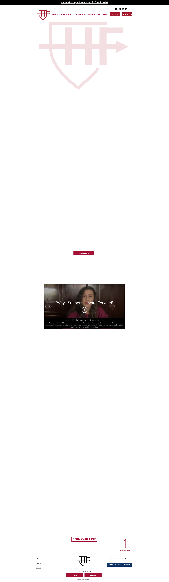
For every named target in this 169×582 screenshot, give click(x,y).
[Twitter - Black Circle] (116, 9)
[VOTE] (115, 14)
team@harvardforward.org (83, 571)
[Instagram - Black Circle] (123, 9)
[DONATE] (93, 575)
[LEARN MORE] (83, 253)
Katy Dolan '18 (88, 579)
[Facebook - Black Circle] (119, 9)
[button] (55, 14)
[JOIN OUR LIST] (84, 539)
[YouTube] (126, 9)
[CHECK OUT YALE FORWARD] (119, 565)
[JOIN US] (127, 14)
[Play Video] (84, 310)
